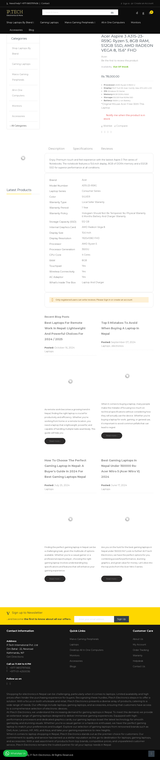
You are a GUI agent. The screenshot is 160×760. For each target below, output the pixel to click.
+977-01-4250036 (20, 671)
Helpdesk (138, 661)
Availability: (106, 66)
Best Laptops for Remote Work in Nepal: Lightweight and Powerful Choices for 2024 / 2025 (65, 331)
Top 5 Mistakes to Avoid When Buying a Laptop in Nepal (120, 328)
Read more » (55, 441)
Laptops (49, 351)
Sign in (107, 299)
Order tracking (141, 650)
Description (56, 148)
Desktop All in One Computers (86, 650)
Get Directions (15, 656)
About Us (138, 639)
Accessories (76, 661)
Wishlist (106, 126)
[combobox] (74, 12)
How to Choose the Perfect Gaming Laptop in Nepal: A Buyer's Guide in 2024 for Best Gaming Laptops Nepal (65, 469)
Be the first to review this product (119, 60)
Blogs (73, 666)
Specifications (83, 148)
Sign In (126, 3)
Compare (121, 126)
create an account (123, 299)
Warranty (137, 655)
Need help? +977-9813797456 (22, 3)
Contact (45, 3)
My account (139, 644)
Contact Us (139, 666)
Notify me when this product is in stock (124, 117)
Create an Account (143, 3)
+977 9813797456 (20, 667)
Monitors (74, 655)
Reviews (107, 148)
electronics (117, 346)
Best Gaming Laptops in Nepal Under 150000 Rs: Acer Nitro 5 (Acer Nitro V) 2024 (120, 469)
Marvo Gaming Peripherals (84, 639)
